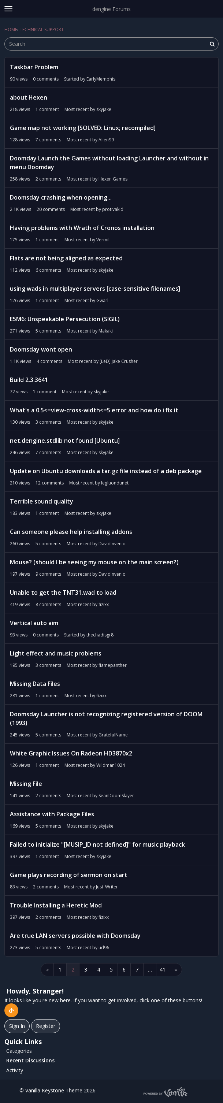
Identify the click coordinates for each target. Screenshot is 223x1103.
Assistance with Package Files (52, 814)
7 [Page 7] (136, 969)
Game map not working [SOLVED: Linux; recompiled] (83, 128)
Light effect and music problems (55, 653)
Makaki (106, 331)
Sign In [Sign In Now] (17, 1025)
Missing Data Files (35, 684)
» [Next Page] (175, 969)
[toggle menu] (8, 9)
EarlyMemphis (100, 79)
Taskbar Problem (34, 67)
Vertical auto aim (34, 623)
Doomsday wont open (41, 349)
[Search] (212, 44)
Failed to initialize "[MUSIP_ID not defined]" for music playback (97, 844)
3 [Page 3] (85, 969)
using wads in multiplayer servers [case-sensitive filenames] (95, 289)
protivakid (112, 209)
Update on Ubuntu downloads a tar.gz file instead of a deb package (106, 471)
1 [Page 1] (60, 969)
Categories (19, 1050)
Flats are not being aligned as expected (66, 258)
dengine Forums (111, 8)
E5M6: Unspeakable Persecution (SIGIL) (65, 319)
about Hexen (28, 97)
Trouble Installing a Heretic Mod (56, 905)
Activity (14, 1070)
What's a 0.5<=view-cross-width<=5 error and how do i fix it (94, 410)
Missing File (26, 784)
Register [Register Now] (45, 1025)
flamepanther (113, 665)
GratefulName (113, 735)
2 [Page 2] (72, 969)
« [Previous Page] (47, 969)
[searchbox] (111, 44)
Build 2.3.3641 (29, 380)
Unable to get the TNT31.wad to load (63, 592)
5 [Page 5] (111, 969)
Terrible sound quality (41, 501)
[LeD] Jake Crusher (119, 361)
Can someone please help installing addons (71, 532)
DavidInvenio (112, 544)
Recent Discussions (30, 1060)
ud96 (104, 947)
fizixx (104, 604)
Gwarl (102, 300)
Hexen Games (113, 179)
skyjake (103, 109)
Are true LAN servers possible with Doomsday (75, 936)
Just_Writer (107, 887)
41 (163, 969)
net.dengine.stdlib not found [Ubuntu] (65, 441)
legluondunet (115, 483)
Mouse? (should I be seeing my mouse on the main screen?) (94, 562)
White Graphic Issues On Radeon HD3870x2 (71, 753)
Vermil (102, 240)
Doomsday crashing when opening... (61, 197)
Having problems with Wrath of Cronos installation (82, 228)
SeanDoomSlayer (116, 795)
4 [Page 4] (98, 969)
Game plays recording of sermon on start (68, 875)
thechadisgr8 (100, 635)
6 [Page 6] (124, 969)
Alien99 (106, 140)
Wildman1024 (110, 765)
